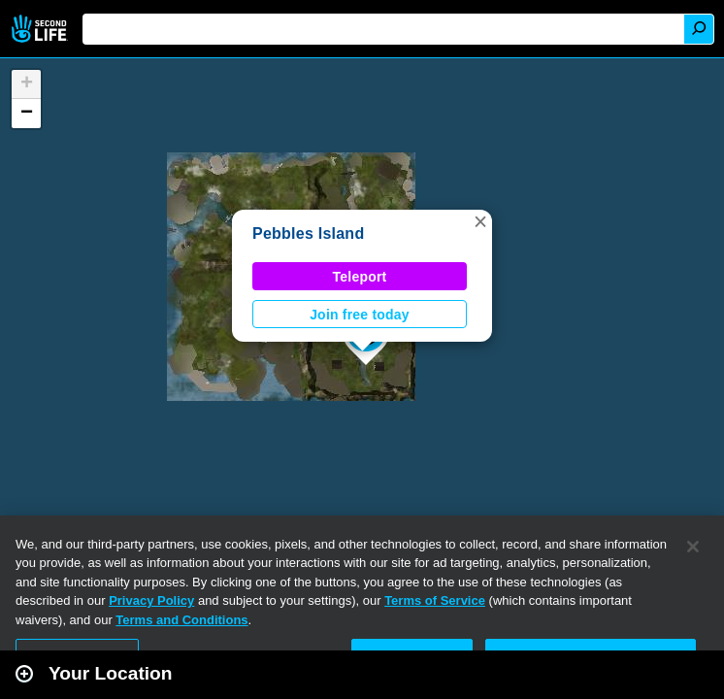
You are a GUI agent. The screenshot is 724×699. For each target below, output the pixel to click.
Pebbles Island (308, 233)
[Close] (693, 546)
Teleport (360, 276)
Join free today (360, 314)
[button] (480, 221)
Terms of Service (434, 600)
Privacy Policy (151, 600)
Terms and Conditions (181, 620)
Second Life (41, 29)
